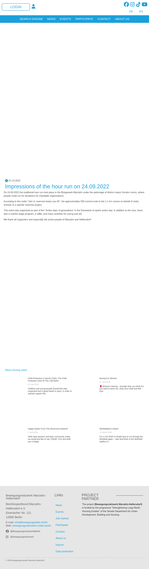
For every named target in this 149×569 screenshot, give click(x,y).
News (51, 19)
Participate (84, 19)
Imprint (60, 544)
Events (65, 19)
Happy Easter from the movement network (48, 429)
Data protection (64, 551)
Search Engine (31, 19)
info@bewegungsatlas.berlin (31, 522)
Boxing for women (108, 378)
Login (15, 7)
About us (122, 19)
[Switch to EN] (139, 11)
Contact (104, 19)
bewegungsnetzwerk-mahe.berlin (32, 525)
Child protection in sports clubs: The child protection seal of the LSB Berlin (47, 379)
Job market (62, 518)
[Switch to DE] (130, 11)
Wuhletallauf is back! (109, 429)
